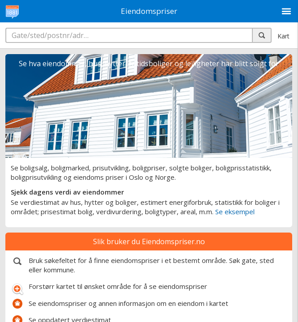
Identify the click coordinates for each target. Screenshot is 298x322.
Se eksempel (235, 211)
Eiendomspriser (149, 11)
